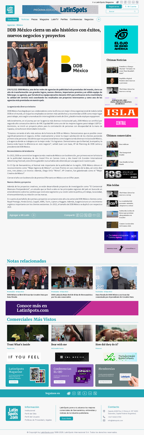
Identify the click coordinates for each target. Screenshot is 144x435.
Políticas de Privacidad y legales (38, 420)
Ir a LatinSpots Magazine (103, 2)
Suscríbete (12, 19)
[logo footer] (13, 413)
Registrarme (114, 6)
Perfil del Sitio (30, 414)
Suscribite (13, 382)
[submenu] (99, 19)
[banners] (60, 9)
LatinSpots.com (47, 432)
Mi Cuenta (130, 6)
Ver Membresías (105, 382)
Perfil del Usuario (32, 417)
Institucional (30, 410)
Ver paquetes (59, 382)
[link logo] (10, 9)
